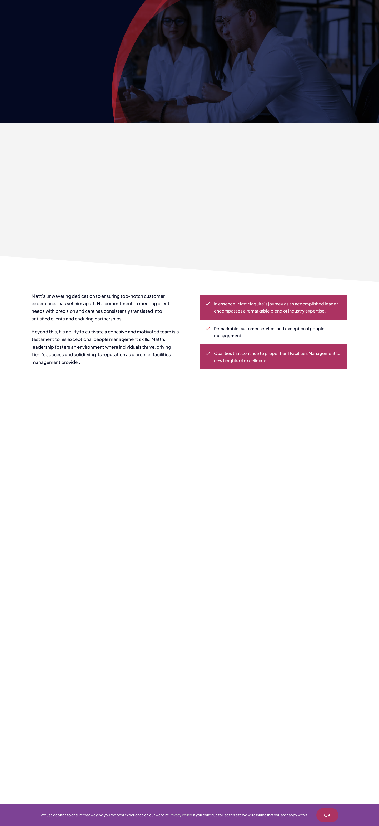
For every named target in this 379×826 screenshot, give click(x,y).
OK (327, 815)
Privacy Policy (180, 815)
